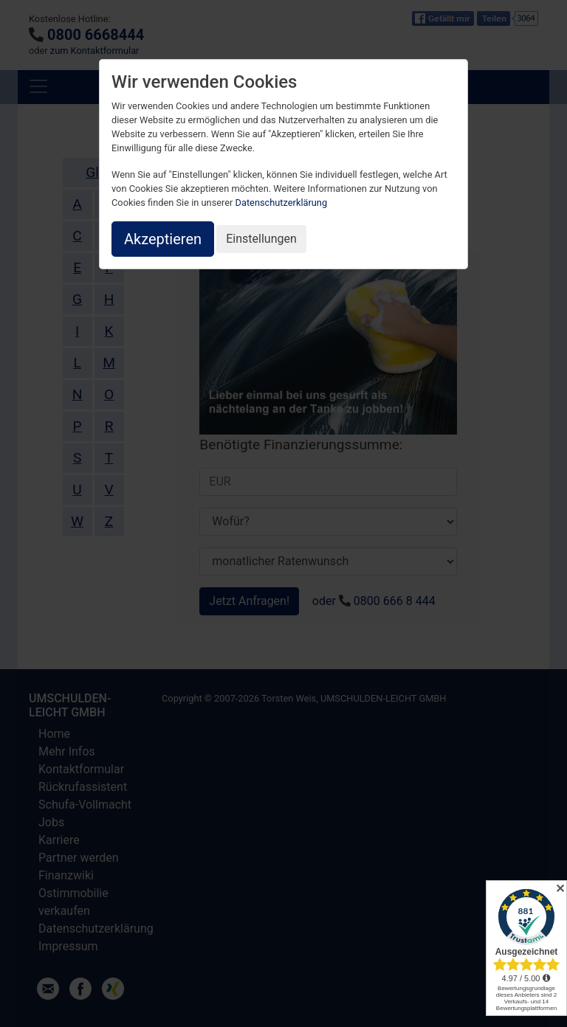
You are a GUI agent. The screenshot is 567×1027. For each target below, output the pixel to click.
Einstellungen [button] (261, 239)
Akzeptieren (163, 239)
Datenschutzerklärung (282, 202)
